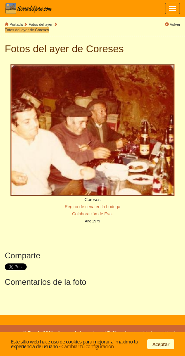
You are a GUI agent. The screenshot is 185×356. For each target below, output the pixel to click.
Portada (16, 24)
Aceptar (161, 344)
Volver (175, 24)
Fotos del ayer (41, 24)
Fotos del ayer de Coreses (27, 30)
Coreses (105, 48)
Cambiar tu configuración (87, 346)
